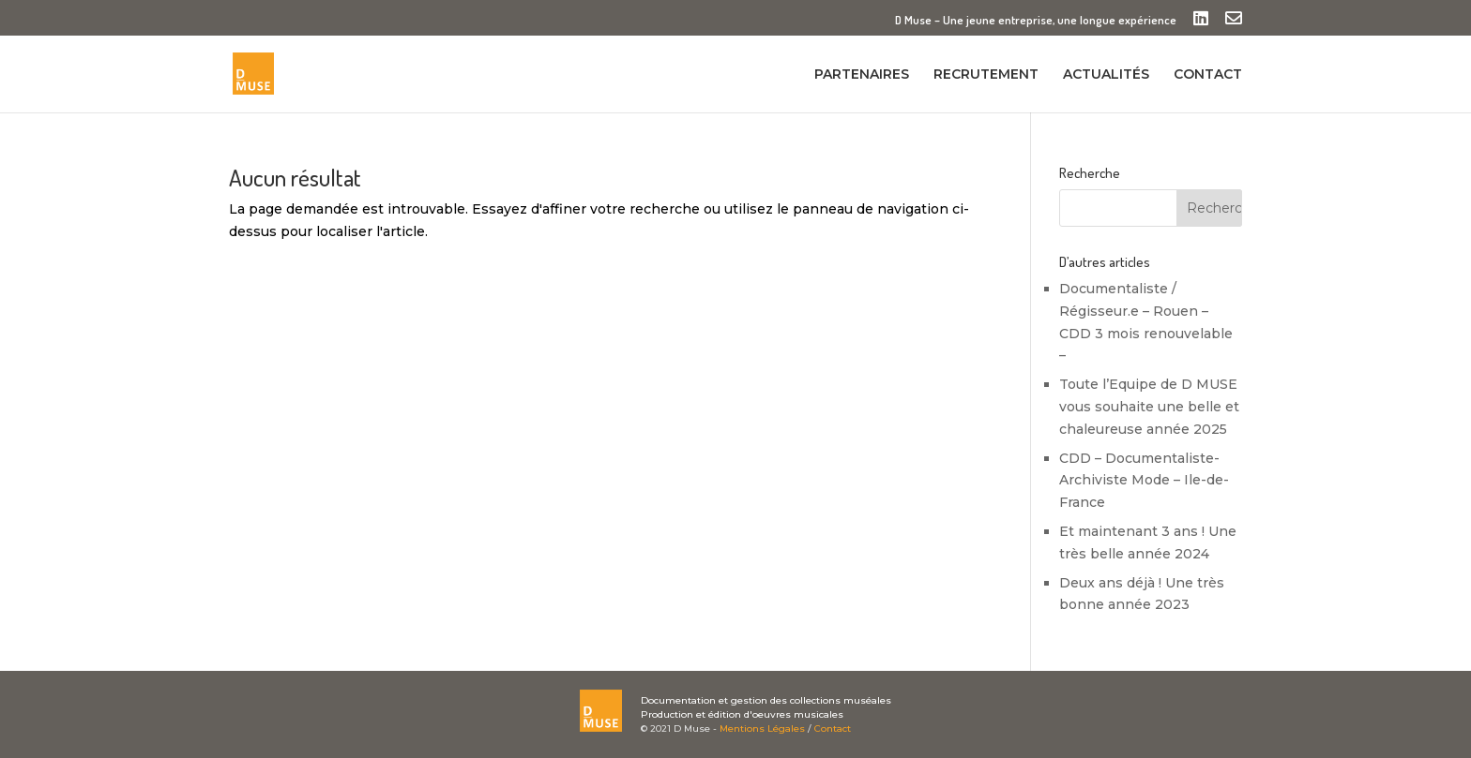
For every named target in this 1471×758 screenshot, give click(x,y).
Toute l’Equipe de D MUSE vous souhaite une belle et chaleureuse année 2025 (1149, 407)
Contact (832, 728)
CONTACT (1208, 74)
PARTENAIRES (861, 74)
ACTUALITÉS (1106, 74)
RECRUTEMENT (986, 74)
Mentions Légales (762, 728)
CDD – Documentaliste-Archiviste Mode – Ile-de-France (1144, 481)
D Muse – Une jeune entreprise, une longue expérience (1035, 20)
